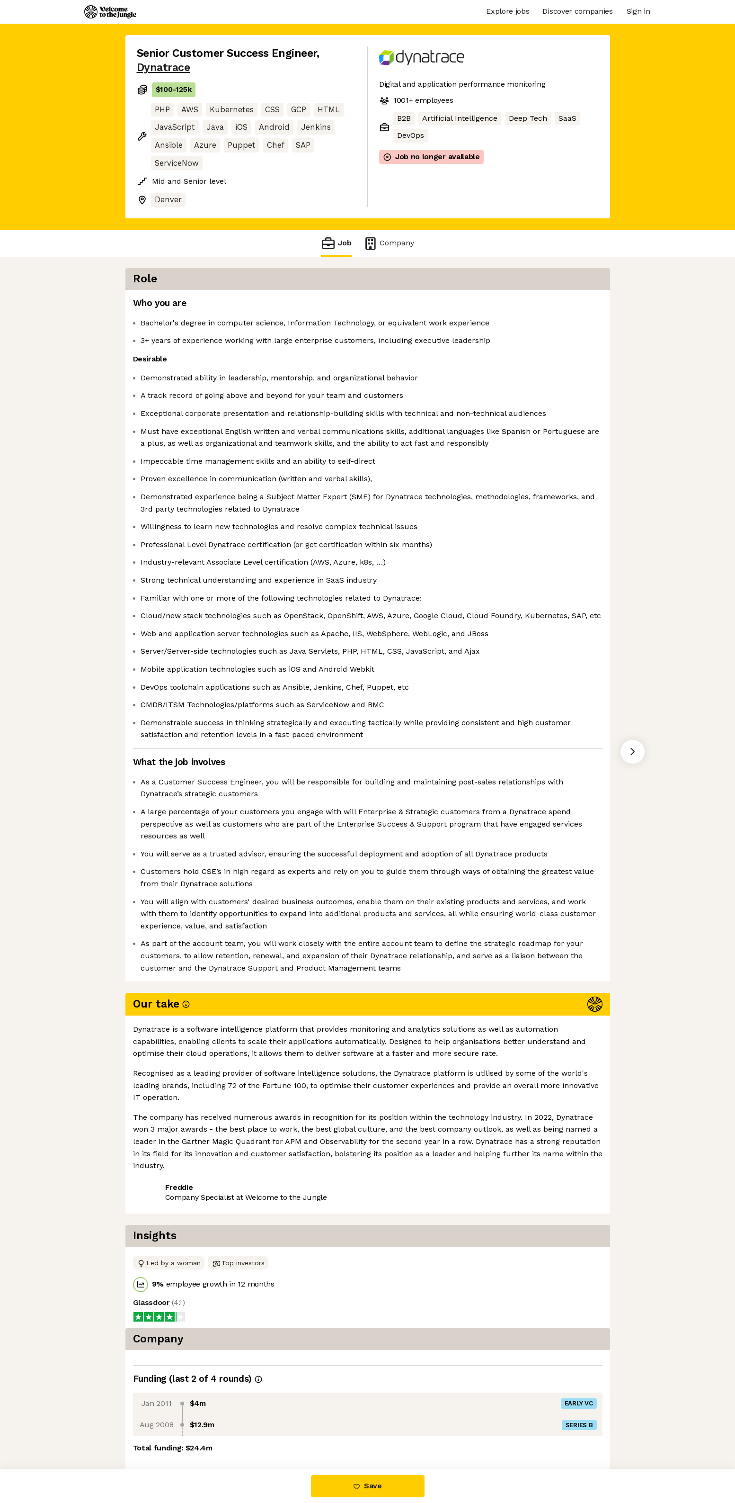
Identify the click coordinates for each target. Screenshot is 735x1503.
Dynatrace (163, 67)
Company (388, 243)
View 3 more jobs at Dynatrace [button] (259, 1429)
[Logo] (110, 11)
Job (336, 243)
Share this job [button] (163, 1429)
